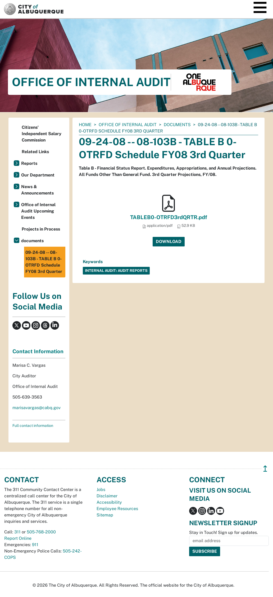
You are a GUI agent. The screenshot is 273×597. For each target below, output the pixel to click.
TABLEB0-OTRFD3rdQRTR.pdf (168, 217)
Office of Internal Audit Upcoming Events (38, 211)
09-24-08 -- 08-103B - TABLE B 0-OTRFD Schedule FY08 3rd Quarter (43, 262)
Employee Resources (117, 508)
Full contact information (32, 425)
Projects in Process (41, 229)
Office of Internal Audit (128, 124)
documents (177, 124)
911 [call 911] (35, 544)
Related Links (35, 151)
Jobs (101, 489)
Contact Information (37, 351)
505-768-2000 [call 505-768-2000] (41, 531)
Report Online (17, 538)
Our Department (37, 175)
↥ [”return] (265, 469)
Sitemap (105, 515)
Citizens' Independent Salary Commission (41, 134)
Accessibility (109, 502)
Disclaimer (107, 495)
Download (168, 241)
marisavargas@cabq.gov (36, 407)
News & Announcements (37, 190)
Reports (29, 163)
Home (85, 124)
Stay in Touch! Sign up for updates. (223, 532)
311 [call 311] (17, 531)
